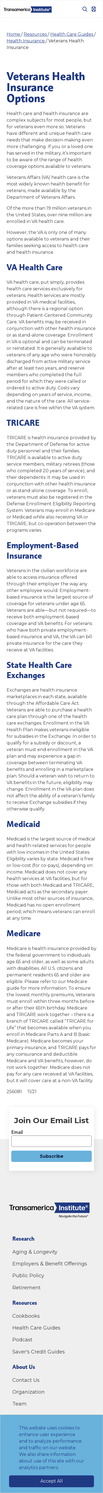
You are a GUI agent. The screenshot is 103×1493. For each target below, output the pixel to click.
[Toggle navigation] (94, 9)
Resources (36, 34)
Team (19, 1404)
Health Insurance (26, 40)
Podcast (22, 1340)
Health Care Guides (72, 34)
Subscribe (51, 1156)
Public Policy (28, 1276)
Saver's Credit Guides (38, 1352)
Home (14, 34)
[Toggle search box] (82, 9)
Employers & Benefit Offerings (49, 1264)
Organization (28, 1392)
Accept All (51, 1481)
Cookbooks (26, 1316)
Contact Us (26, 1380)
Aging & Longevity (34, 1252)
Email (17, 1132)
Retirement (26, 1288)
